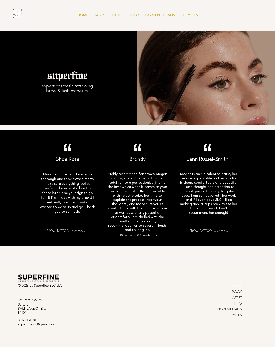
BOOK (237, 291)
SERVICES (235, 315)
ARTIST (237, 297)
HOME (237, 286)
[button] (100, 15)
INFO (238, 303)
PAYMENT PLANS (235, 309)
